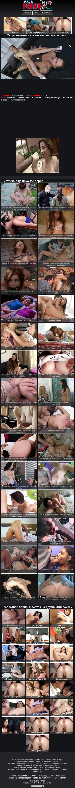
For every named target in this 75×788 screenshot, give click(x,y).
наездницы (24, 98)
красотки (11, 98)
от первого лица (52, 98)
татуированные (18, 100)
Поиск (36, 13)
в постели (36, 98)
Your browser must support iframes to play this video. (37, 65)
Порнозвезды (46, 13)
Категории (27, 13)
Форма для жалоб (37, 781)
